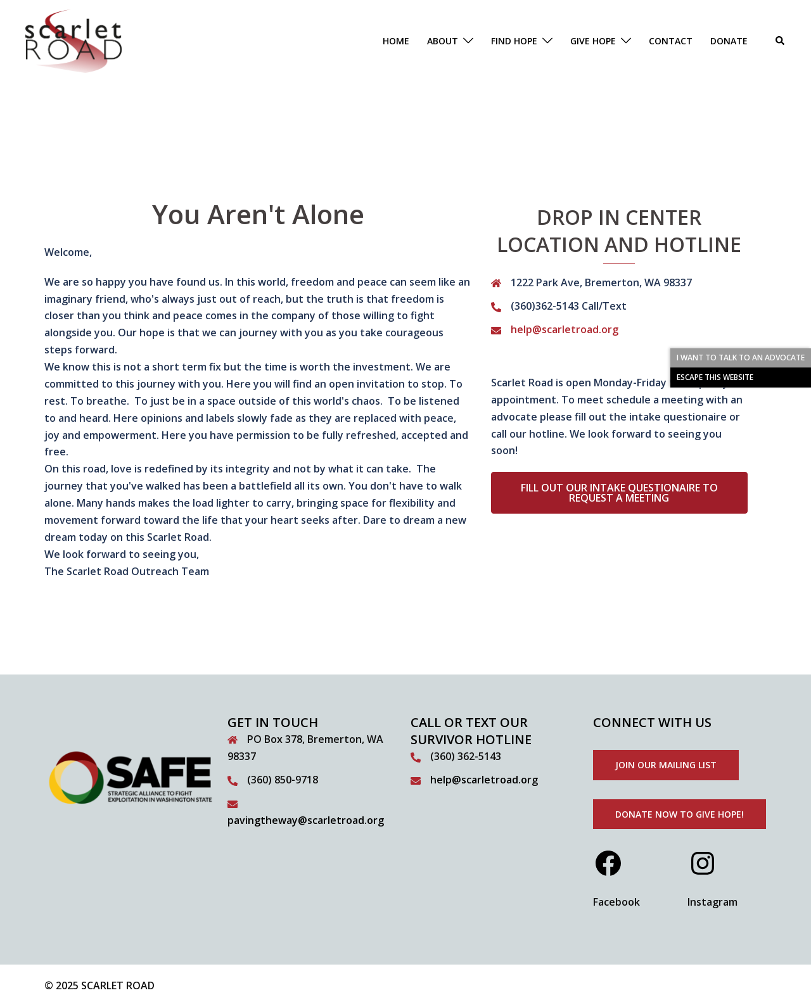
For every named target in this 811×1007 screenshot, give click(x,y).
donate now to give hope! (679, 814)
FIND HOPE (514, 41)
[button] (781, 41)
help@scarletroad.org (564, 329)
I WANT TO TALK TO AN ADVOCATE (741, 357)
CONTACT (671, 41)
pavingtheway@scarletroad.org (305, 820)
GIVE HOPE (593, 41)
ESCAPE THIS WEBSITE (715, 377)
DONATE (729, 41)
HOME (396, 41)
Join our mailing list (666, 765)
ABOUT (442, 41)
